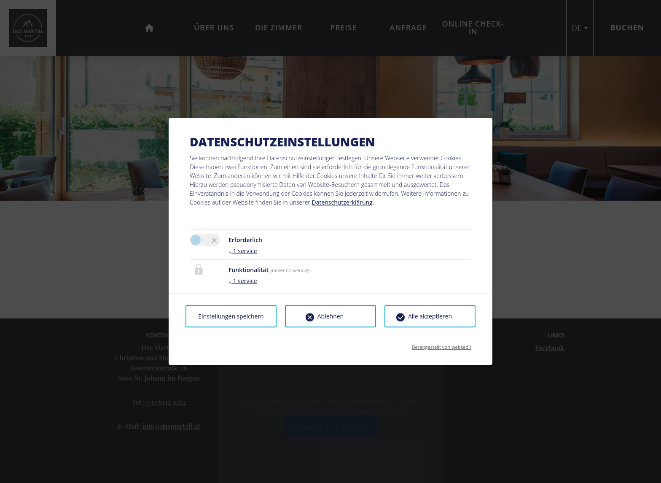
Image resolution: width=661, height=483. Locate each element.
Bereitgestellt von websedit (441, 344)
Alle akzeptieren (430, 316)
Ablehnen (330, 316)
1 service (242, 251)
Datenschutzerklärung (342, 202)
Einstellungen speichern (230, 316)
